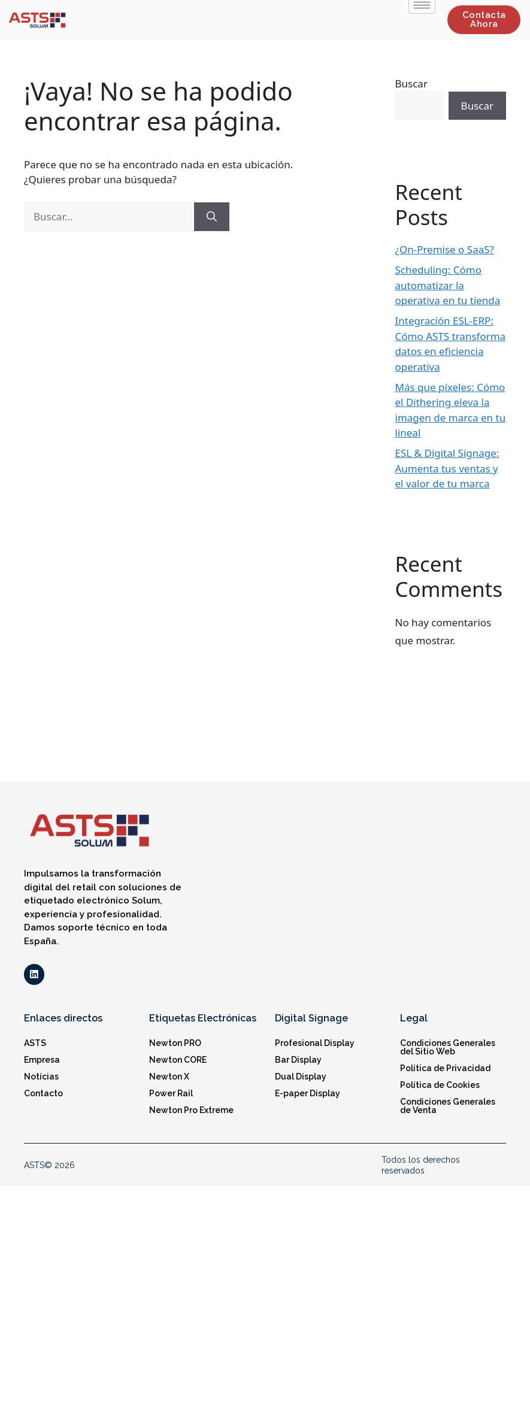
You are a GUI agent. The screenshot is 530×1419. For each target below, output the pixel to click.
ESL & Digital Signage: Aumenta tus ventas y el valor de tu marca (447, 468)
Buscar (411, 83)
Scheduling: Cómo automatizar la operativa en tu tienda (448, 285)
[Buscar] (211, 216)
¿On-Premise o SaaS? (444, 249)
